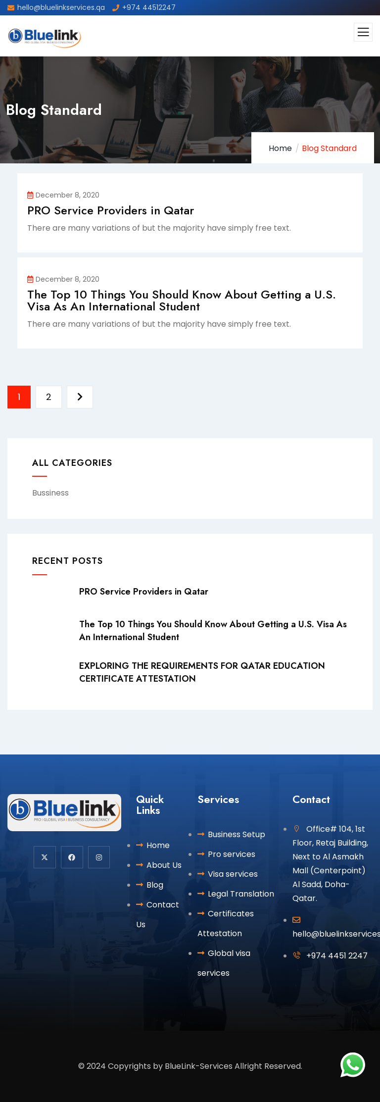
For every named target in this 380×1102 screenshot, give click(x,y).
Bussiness (50, 493)
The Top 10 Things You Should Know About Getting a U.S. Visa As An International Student (181, 300)
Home (280, 148)
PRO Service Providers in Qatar (110, 210)
